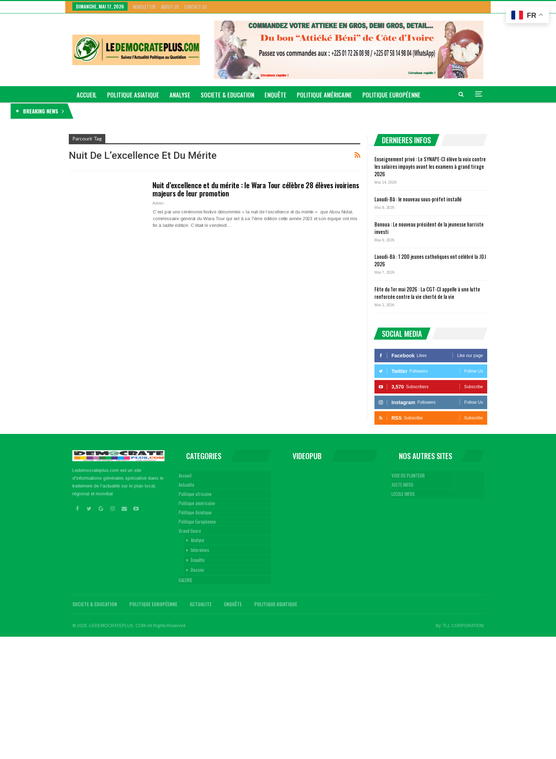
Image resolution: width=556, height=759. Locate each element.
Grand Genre (190, 530)
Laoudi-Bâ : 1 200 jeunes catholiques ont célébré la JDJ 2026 (430, 260)
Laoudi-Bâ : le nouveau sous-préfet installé (418, 199)
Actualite (186, 484)
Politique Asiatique (133, 94)
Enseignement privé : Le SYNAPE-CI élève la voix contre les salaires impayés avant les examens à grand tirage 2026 (187, 111)
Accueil (185, 475)
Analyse (179, 94)
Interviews (200, 549)
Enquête (276, 94)
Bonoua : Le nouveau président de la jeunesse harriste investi (429, 227)
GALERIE (185, 580)
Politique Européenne (197, 521)
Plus (368, 94)
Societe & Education (227, 94)
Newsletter (144, 6)
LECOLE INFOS (403, 493)
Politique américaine (324, 94)
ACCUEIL (87, 94)
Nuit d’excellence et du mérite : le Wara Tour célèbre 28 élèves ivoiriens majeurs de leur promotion (255, 189)
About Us (170, 6)
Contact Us (195, 6)
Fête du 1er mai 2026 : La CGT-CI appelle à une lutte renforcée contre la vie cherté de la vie (427, 292)
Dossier (198, 569)
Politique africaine (195, 493)
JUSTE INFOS (402, 484)
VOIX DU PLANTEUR (408, 475)
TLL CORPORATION (463, 625)
